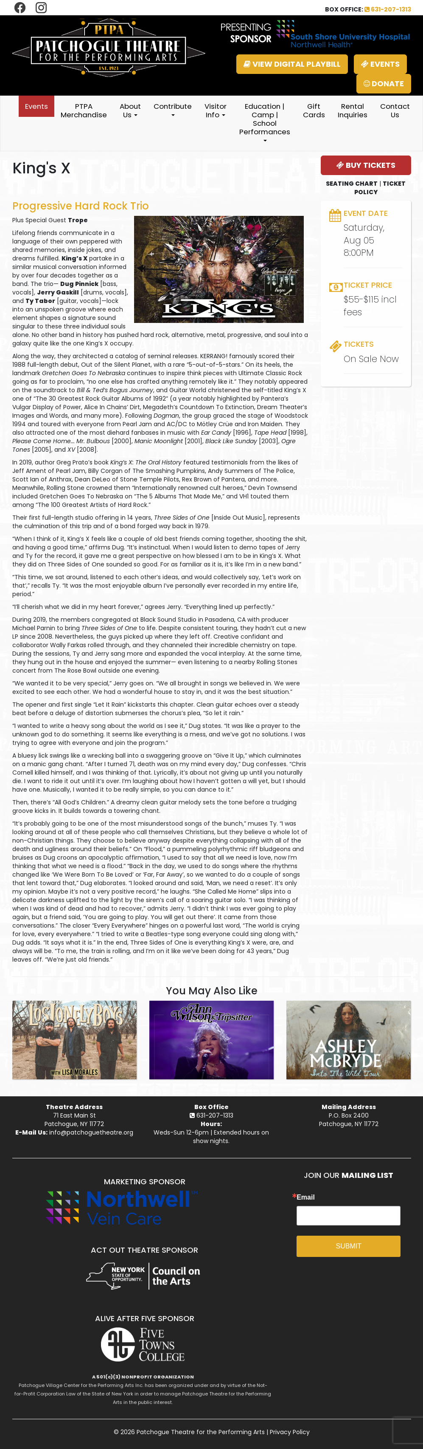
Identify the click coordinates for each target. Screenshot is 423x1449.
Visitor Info (215, 110)
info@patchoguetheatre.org (91, 1132)
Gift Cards (314, 110)
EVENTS (380, 64)
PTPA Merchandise (84, 110)
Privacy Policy (290, 1432)
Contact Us (395, 110)
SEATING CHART (352, 183)
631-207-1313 (387, 9)
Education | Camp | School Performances (264, 121)
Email (306, 1197)
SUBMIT (348, 1246)
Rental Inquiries (352, 110)
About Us (130, 110)
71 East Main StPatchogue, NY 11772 (74, 1119)
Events (36, 106)
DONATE (384, 83)
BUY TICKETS (365, 165)
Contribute (173, 108)
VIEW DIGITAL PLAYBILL (292, 64)
